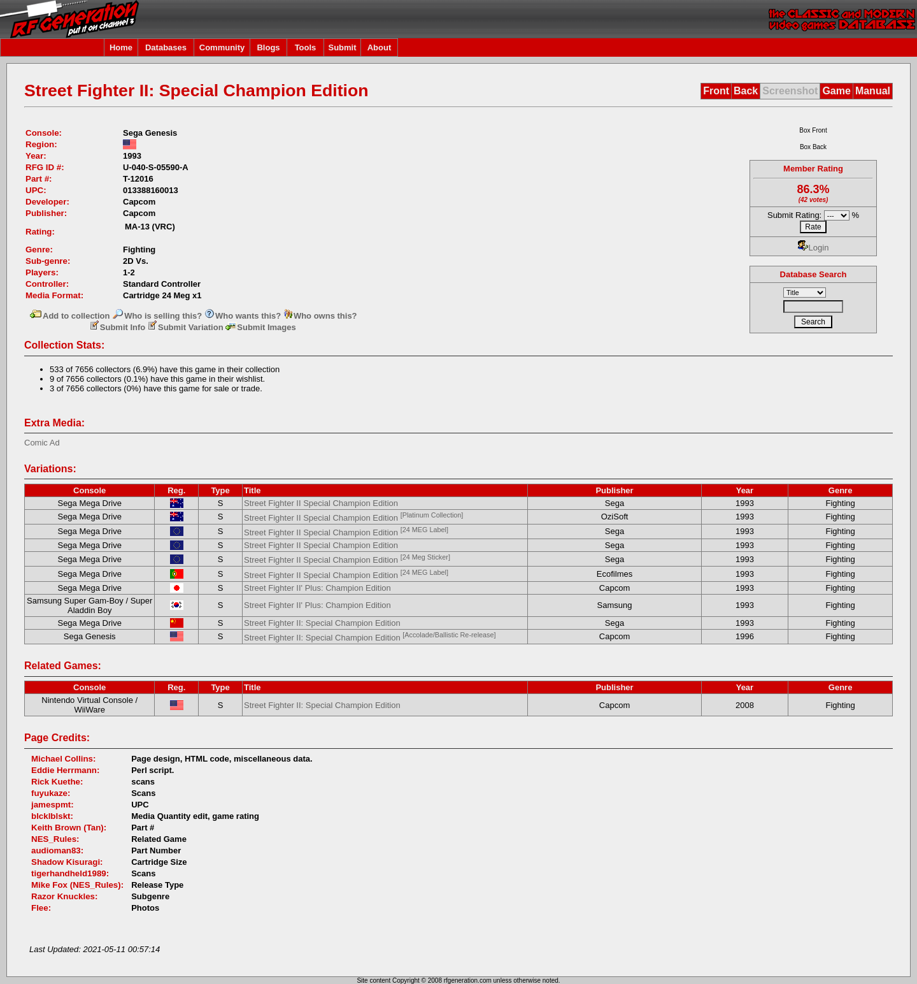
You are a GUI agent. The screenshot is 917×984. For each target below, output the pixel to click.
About (379, 47)
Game (836, 90)
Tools (305, 47)
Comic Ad (42, 442)
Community (222, 47)
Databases (166, 47)
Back (746, 90)
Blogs (268, 47)
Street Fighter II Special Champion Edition (321, 503)
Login (813, 247)
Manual (872, 90)
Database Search (813, 274)
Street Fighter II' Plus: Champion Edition (317, 588)
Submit (342, 47)
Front (716, 90)
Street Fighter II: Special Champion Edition (322, 623)
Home (121, 47)
